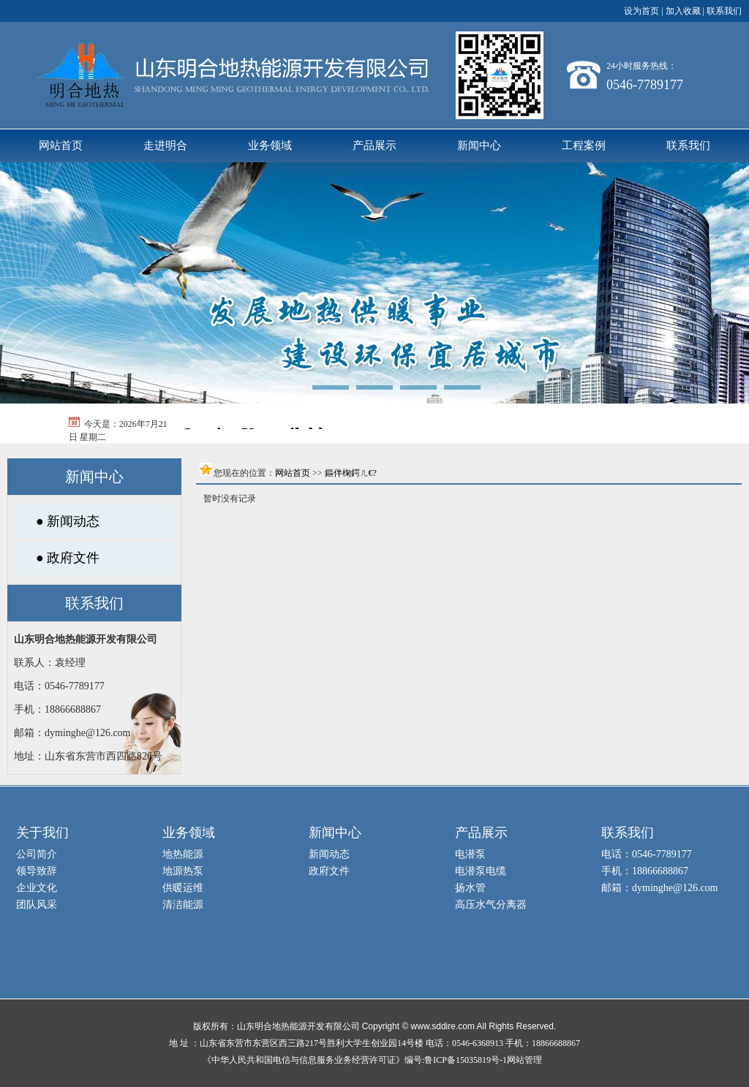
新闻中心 (479, 145)
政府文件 (329, 871)
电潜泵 (470, 854)
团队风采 (36, 904)
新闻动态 (329, 854)
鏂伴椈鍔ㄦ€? (351, 473)
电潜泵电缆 (480, 871)
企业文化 (36, 887)
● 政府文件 (67, 557)
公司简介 (36, 854)
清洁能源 (182, 904)
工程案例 (584, 145)
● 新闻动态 (67, 521)
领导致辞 (36, 871)
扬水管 (470, 887)
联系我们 (688, 145)
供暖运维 (182, 887)
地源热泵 (182, 871)
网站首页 (61, 145)
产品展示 (374, 145)
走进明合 (165, 145)
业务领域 (270, 145)
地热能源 (182, 854)
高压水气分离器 (491, 904)
